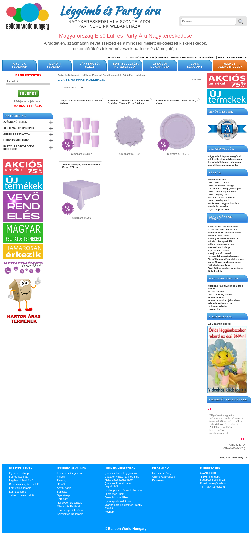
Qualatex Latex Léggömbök (121, 473)
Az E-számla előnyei (219, 323)
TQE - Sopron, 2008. (219, 209)
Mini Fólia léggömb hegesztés (225, 159)
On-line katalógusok (183, 57)
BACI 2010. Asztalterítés (221, 197)
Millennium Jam (217, 179)
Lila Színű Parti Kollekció (131, 75)
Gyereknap (63, 495)
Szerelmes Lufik (114, 493)
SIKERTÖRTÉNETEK (224, 278)
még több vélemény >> (233, 457)
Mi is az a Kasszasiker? (221, 244)
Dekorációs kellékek (116, 497)
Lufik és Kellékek (16, 140)
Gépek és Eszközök (16, 134)
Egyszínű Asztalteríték (104, 75)
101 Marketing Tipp (219, 265)
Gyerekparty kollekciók (118, 501)
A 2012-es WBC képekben (222, 229)
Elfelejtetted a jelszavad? (28, 101)
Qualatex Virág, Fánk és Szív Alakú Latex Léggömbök (122, 478)
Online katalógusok (163, 476)
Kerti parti (62, 498)
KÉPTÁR (215, 172)
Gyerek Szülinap (19, 65)
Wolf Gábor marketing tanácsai (225, 268)
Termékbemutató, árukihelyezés (226, 259)
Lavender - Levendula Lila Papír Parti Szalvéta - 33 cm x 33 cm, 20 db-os (128, 102)
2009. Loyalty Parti (218, 200)
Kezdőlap (114, 57)
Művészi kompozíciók (220, 241)
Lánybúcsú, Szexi (90, 65)
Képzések (162, 57)
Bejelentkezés (28, 75)
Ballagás (62, 491)
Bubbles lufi (215, 271)
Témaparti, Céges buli (70, 473)
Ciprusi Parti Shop (218, 250)
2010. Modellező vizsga (221, 185)
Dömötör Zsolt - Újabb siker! (224, 300)
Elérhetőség (207, 57)
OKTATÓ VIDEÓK (221, 148)
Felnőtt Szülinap (55, 65)
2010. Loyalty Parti (218, 194)
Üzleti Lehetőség (133, 57)
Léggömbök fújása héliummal (225, 162)
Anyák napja (64, 487)
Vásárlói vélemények (228, 399)
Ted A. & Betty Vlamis (220, 294)
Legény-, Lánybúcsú (21, 480)
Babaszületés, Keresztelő (126, 65)
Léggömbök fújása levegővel (224, 156)
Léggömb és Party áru (109, 10)
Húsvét (61, 484)
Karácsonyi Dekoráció (70, 510)
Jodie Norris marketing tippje (224, 262)
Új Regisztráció (28, 105)
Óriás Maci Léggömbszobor (223, 203)
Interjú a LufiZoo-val (219, 253)
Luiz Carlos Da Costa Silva (223, 226)
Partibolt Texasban (218, 206)
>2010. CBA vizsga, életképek (224, 188)
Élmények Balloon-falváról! (223, 238)
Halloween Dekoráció (69, 502)
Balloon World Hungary (126, 529)
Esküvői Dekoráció (159, 65)
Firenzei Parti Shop (219, 247)
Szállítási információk (232, 57)
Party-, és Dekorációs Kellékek (18, 148)
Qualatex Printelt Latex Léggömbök (118, 485)
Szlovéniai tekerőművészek (223, 256)
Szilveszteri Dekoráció (70, 513)
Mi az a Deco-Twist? (219, 235)
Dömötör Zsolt (216, 297)
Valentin (61, 476)
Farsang (62, 480)
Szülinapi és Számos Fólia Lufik (123, 490)
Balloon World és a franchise (224, 232)
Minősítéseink (221, 111)
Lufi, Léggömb (195, 65)
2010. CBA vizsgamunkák (222, 191)
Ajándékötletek (15, 122)
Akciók (150, 57)
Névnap (109, 511)
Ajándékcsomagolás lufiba (223, 165)
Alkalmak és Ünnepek (18, 128)
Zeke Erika (214, 309)
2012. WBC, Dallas (218, 182)
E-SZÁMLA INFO (221, 316)
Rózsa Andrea (216, 291)
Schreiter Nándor (218, 306)
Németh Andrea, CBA (220, 303)
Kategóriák (15, 116)
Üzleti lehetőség (161, 473)
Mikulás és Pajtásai (68, 506)
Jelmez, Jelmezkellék (230, 65)
